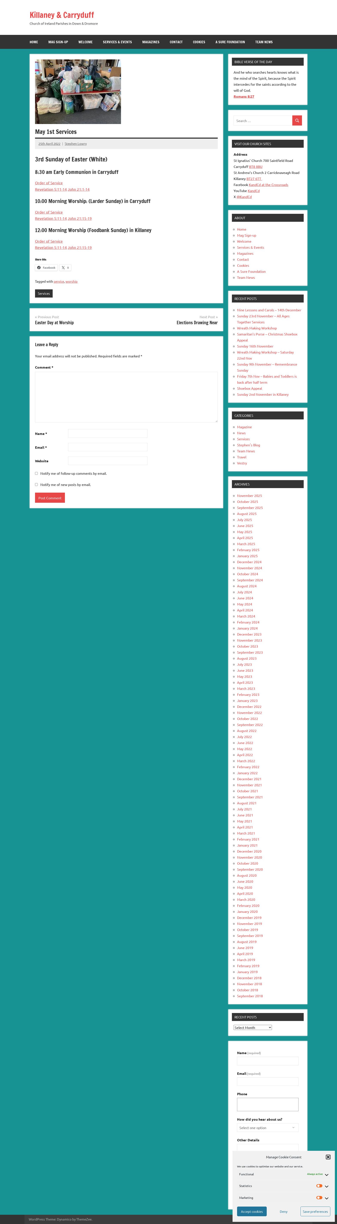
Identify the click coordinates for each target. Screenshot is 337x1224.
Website (41, 461)
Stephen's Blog (248, 445)
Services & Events (117, 42)
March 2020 (246, 899)
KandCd (254, 190)
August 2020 (247, 875)
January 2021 (247, 845)
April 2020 (245, 893)
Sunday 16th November (255, 346)
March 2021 (246, 833)
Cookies (199, 42)
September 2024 (250, 580)
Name (41, 433)
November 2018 (249, 984)
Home (34, 42)
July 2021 (244, 809)
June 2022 (245, 742)
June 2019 (245, 947)
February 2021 (248, 839)
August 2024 (247, 586)
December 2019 (249, 917)
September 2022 (250, 724)
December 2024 (249, 562)
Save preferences (315, 1211)
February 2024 (248, 622)
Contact (176, 42)
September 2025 (250, 507)
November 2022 (249, 712)
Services (44, 293)
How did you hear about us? (259, 1119)
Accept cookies (252, 1211)
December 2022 (249, 706)
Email (41, 447)
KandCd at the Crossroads (268, 184)
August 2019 (247, 941)
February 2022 (248, 767)
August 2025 (247, 513)
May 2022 (244, 748)
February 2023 (248, 694)
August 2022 (247, 730)
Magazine (244, 427)
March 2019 (246, 959)
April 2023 (245, 682)
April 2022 (245, 754)
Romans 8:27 (244, 96)
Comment (44, 367)
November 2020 (249, 857)
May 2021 (244, 821)
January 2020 (247, 911)
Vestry (242, 463)
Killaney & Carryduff (66, 14)
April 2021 (245, 827)
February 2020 (248, 905)
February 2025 (248, 550)
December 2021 (249, 779)
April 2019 (245, 953)
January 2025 (247, 556)
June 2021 (245, 815)
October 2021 (247, 791)
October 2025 (247, 501)
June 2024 (245, 598)
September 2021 (250, 797)
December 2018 (249, 978)
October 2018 (247, 990)
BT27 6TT (254, 178)
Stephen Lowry (76, 143)
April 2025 (245, 537)
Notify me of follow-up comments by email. (73, 473)
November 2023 (249, 640)
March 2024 (246, 616)
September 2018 (250, 996)
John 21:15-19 (80, 218)
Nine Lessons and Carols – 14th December (269, 310)
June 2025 (245, 525)
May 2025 (244, 531)
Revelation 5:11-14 (51, 189)
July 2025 (244, 519)
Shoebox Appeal (249, 388)
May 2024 (244, 604)
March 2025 (246, 543)
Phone (242, 1094)
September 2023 (250, 652)
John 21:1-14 (79, 189)
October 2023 (247, 646)
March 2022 (246, 761)
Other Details (248, 1140)
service (59, 281)
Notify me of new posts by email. (65, 484)
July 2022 (244, 736)
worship (72, 281)
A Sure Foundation (230, 42)
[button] (328, 1157)
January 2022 (247, 773)
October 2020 (247, 863)
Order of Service (49, 182)
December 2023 (249, 634)
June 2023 (245, 670)
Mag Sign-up (58, 42)
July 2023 (244, 664)
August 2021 (247, 803)
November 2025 (249, 495)
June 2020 (245, 881)
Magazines (150, 42)
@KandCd (244, 196)
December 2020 (249, 851)
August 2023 (247, 658)
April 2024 (245, 610)
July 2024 (244, 592)
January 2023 (247, 700)
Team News (264, 42)
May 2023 (244, 676)
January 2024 (247, 628)
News (241, 433)
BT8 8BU (255, 166)
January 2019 (247, 972)
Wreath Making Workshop (257, 328)
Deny (283, 1211)
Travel (241, 457)
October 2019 (247, 929)
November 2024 (249, 568)
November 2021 (249, 785)
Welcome (85, 42)
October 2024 (247, 574)
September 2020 (250, 869)
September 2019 (250, 935)
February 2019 (248, 965)
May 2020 (244, 887)
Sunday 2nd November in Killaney (263, 394)
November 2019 (249, 923)
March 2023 (246, 688)
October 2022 (247, 718)
